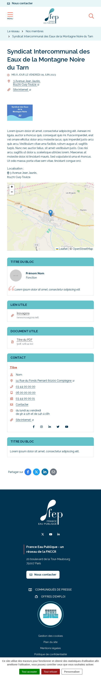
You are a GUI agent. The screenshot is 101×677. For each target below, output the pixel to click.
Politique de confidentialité (50, 654)
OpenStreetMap (83, 248)
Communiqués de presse (53, 589)
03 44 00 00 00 (25, 386)
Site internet (22, 89)
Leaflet (62, 248)
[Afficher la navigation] (10, 16)
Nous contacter (43, 574)
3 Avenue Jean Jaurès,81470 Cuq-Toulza (26, 82)
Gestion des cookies (50, 635)
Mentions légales (50, 648)
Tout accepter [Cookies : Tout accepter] (29, 671)
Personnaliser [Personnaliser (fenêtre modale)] (72, 671)
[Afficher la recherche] (91, 16)
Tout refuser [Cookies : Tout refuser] (50, 671)
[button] (50, 213)
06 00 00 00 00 (26, 392)
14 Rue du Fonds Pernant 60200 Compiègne (45, 380)
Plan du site (50, 642)
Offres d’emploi (53, 596)
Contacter (22, 404)
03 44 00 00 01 (25, 398)
